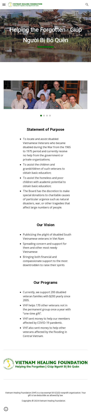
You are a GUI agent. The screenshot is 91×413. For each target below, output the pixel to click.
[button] (4, 4)
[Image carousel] (45, 98)
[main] (45, 35)
